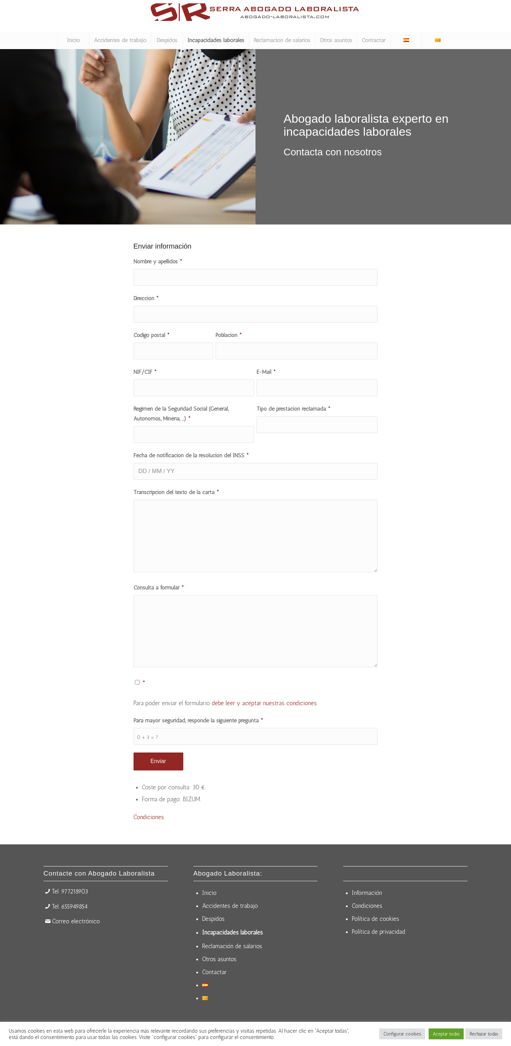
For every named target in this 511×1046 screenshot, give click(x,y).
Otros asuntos (219, 959)
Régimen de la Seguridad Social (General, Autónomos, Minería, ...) (181, 413)
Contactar (214, 972)
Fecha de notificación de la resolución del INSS (191, 455)
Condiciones (149, 817)
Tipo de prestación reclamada (294, 408)
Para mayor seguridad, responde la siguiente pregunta (198, 720)
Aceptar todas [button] (446, 1034)
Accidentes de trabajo (230, 905)
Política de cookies (375, 918)
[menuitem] (73, 40)
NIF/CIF (145, 372)
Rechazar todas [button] (484, 1034)
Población (229, 335)
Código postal (152, 335)
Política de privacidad (378, 931)
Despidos (213, 918)
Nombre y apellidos (158, 261)
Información (367, 892)
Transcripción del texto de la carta (176, 492)
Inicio (209, 892)
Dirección (146, 298)
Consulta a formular (159, 587)
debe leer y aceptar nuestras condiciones (264, 703)
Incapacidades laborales (232, 932)
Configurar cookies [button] (402, 1034)
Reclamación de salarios (232, 946)
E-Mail (266, 372)
